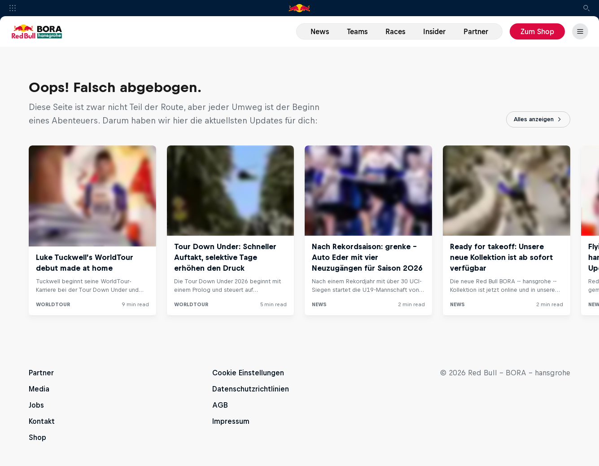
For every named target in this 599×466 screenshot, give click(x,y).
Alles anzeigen (538, 119)
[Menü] (580, 31)
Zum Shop (537, 31)
